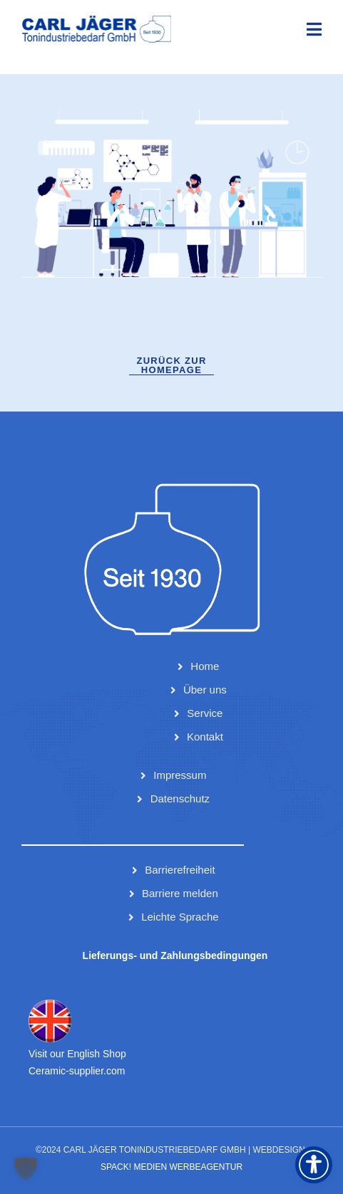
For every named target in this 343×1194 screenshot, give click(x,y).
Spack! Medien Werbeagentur (171, 1167)
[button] (25, 1168)
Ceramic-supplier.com (77, 1071)
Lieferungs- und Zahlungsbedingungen (175, 955)
